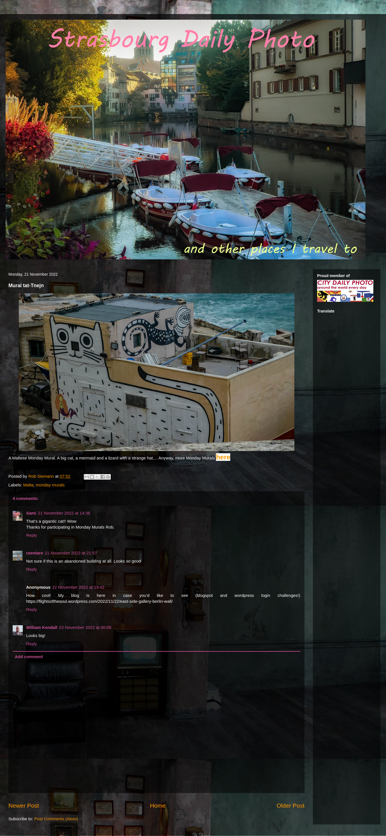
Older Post (290, 805)
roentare (34, 552)
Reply (31, 535)
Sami (31, 513)
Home (158, 805)
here (223, 457)
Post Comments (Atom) (56, 818)
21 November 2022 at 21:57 (71, 552)
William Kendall (41, 627)
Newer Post (23, 805)
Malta (28, 484)
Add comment (29, 656)
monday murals (50, 484)
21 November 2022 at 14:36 (64, 513)
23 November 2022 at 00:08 (85, 627)
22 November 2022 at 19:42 (78, 587)
